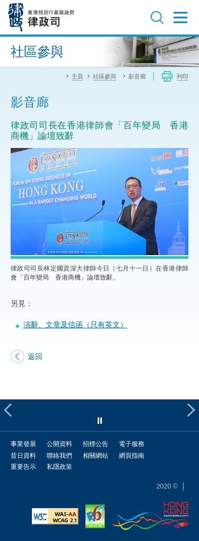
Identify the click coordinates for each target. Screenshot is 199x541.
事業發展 (23, 443)
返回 (35, 356)
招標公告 (95, 443)
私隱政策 (59, 466)
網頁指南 (131, 455)
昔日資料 (23, 455)
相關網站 (95, 455)
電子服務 (131, 443)
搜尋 (157, 17)
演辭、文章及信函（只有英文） (75, 324)
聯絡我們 (59, 455)
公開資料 (59, 443)
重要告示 (23, 466)
